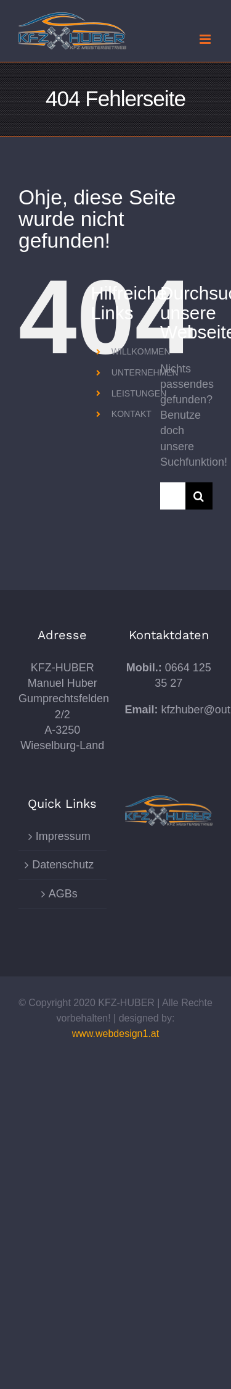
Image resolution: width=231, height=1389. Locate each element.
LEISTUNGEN (138, 393)
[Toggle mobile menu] (206, 39)
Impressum (63, 836)
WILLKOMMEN (141, 351)
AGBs (63, 894)
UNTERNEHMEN (145, 372)
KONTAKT (131, 414)
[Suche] (199, 496)
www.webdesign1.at (115, 1033)
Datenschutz (63, 864)
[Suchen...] (172, 496)
